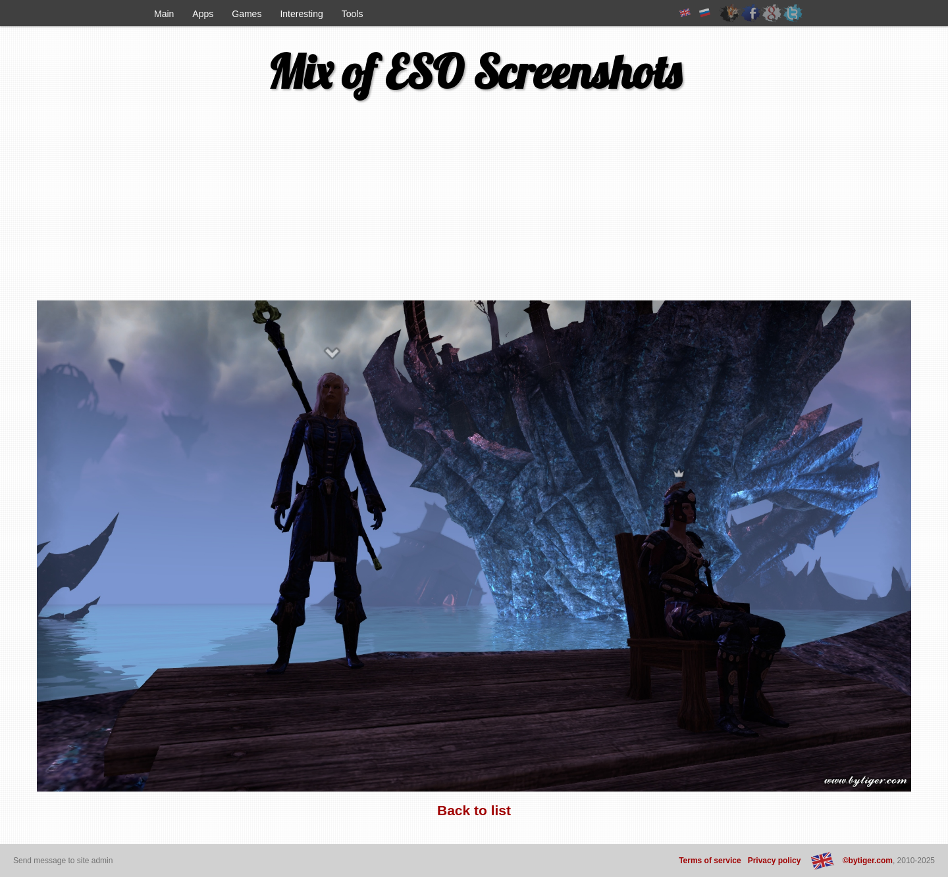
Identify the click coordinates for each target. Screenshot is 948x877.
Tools (352, 14)
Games (246, 14)
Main (164, 14)
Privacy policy (774, 860)
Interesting (301, 14)
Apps (202, 14)
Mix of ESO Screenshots (474, 72)
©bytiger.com (868, 860)
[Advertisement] (124, 206)
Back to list (474, 810)
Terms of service (710, 860)
